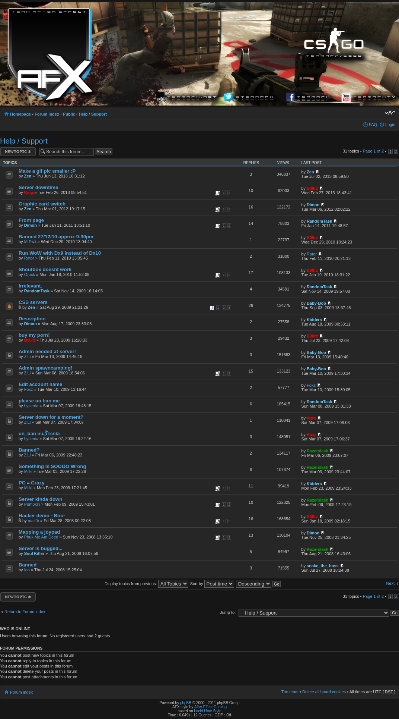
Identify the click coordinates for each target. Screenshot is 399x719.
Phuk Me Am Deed (41, 537)
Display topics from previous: (146, 583)
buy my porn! (34, 335)
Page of (373, 151)
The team (290, 692)
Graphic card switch (42, 204)
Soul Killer (34, 553)
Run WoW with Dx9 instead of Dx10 (60, 253)
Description (32, 318)
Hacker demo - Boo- (42, 515)
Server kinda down (40, 499)
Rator (29, 258)
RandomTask (319, 221)
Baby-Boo (316, 303)
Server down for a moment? (51, 417)
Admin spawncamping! (45, 368)
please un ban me (39, 401)
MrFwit (30, 241)
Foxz (28, 389)
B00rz (312, 188)
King (28, 192)
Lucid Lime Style (207, 711)
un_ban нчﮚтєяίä (39, 433)
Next (390, 583)
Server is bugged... (41, 548)
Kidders (314, 319)
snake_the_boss (323, 565)
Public (69, 114)
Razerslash (317, 451)
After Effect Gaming (210, 707)
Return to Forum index (24, 611)
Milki (28, 471)
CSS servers (33, 302)
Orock (29, 274)
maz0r (33, 520)
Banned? (29, 450)
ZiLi (27, 356)
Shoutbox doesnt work (45, 269)
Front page (31, 220)
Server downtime (38, 187)
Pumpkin (32, 504)
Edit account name (40, 384)
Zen (28, 176)
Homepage (20, 114)
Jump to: (228, 612)
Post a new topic (18, 151)
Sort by (212, 583)
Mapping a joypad (39, 532)
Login (390, 124)
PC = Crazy (31, 483)
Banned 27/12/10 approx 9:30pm (56, 236)
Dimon (313, 204)
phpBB (185, 703)
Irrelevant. (30, 286)
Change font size (389, 112)
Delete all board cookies (324, 692)
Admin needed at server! (47, 351)
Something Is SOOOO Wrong (52, 466)
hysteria (31, 406)
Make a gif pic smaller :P (47, 171)
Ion (27, 570)
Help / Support (93, 114)
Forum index (47, 114)
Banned (27, 565)
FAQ (373, 124)
